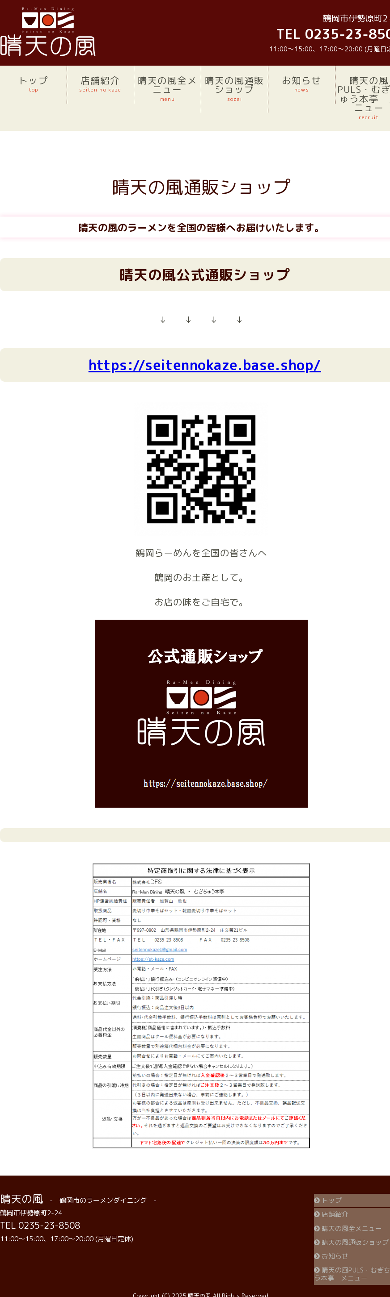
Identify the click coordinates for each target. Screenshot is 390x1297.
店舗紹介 (100, 84)
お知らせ (301, 84)
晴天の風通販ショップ (234, 88)
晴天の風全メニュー (167, 88)
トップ (33, 84)
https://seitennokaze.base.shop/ (205, 365)
